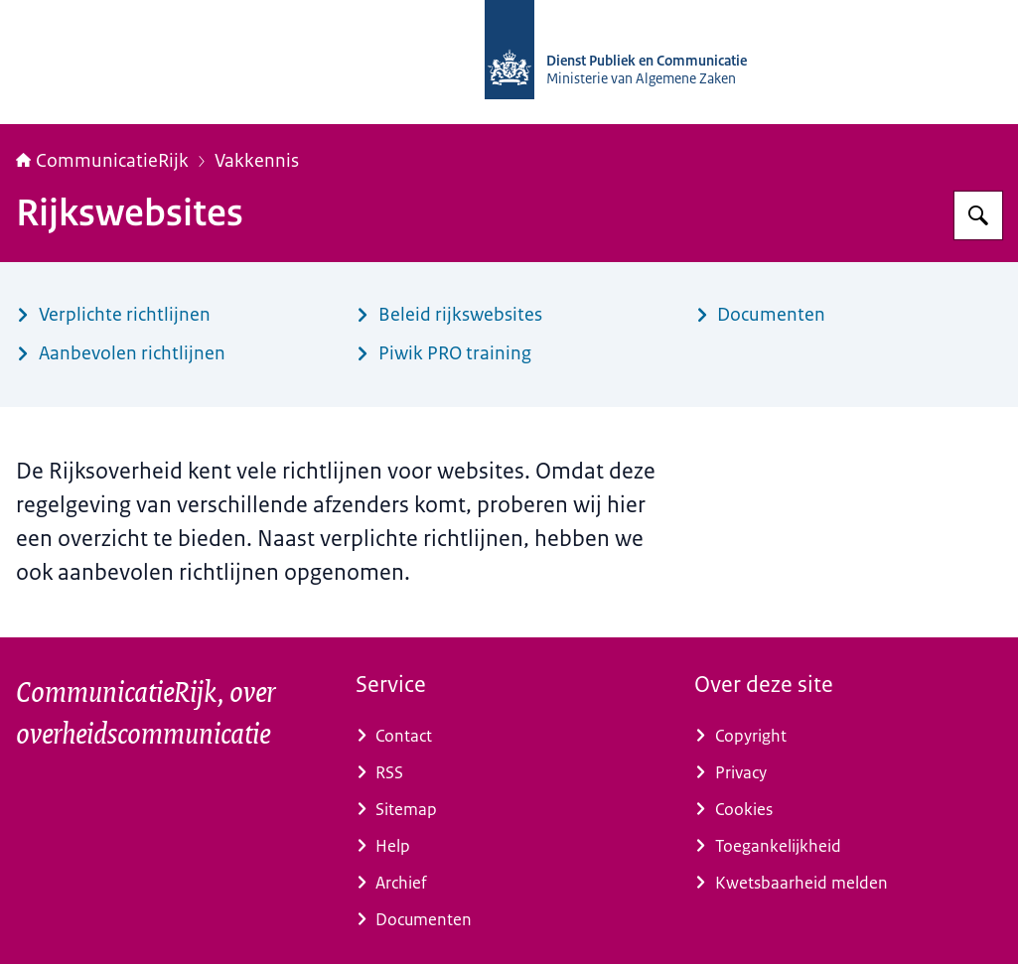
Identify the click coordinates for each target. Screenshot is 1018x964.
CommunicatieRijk (102, 161)
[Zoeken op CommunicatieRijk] (978, 215)
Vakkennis (257, 161)
